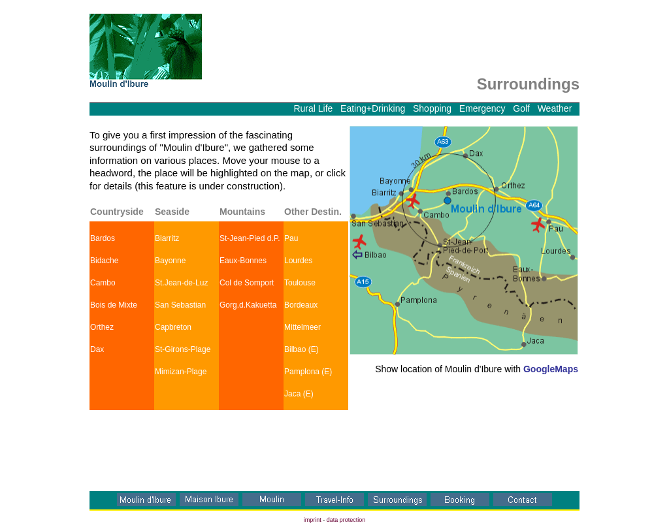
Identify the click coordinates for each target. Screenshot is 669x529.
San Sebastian (180, 305)
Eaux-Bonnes (243, 260)
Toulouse (300, 282)
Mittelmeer (302, 327)
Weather (555, 108)
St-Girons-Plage (182, 349)
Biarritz (167, 238)
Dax (97, 349)
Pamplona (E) (308, 371)
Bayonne (170, 260)
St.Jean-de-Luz (181, 282)
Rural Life (315, 108)
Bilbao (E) (301, 349)
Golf (521, 108)
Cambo (103, 282)
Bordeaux (301, 305)
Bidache (104, 260)
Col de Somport (247, 282)
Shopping (432, 108)
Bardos (102, 238)
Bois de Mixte (113, 305)
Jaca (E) (299, 393)
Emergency (482, 108)
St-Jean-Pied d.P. (250, 238)
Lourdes (298, 260)
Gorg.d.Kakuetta (248, 305)
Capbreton (173, 327)
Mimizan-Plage (180, 371)
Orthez (102, 327)
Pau (291, 238)
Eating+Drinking (372, 108)
